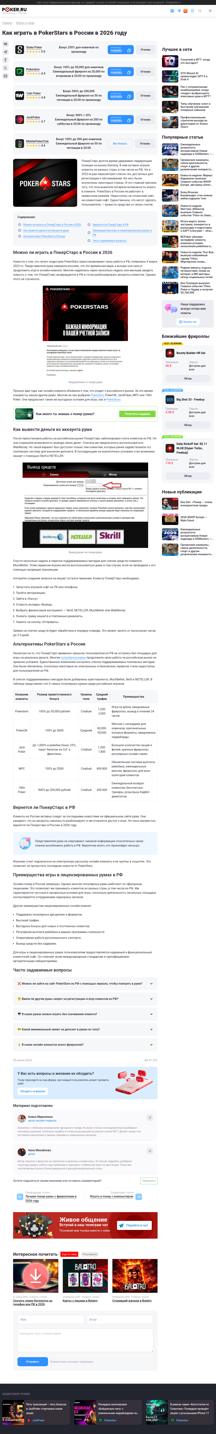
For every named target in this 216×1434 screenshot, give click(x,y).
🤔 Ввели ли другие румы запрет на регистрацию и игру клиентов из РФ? (85, 999)
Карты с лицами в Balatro (80, 1300)
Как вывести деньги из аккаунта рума (46, 230)
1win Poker (33, 93)
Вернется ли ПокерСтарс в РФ (111, 224)
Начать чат (188, 322)
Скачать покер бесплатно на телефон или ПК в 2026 (32, 1302)
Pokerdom (33, 69)
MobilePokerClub (37, 141)
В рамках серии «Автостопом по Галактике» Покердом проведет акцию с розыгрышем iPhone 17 (189, 1409)
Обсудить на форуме (32, 1091)
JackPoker (33, 117)
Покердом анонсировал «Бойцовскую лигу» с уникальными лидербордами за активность (117, 1409)
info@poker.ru (173, 2)
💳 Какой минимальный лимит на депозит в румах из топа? (85, 1029)
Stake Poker (34, 47)
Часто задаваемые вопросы (110, 240)
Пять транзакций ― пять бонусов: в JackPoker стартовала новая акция (46, 1409)
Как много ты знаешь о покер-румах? (65, 414)
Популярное (90, 1254)
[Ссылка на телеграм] (179, 11)
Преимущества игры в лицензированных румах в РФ (122, 232)
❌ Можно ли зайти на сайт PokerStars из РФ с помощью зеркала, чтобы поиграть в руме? (85, 984)
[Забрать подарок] (185, 11)
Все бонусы (120, 143)
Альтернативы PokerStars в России (44, 236)
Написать (149, 1180)
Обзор (188, 378)
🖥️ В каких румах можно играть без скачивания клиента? (85, 1014)
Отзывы (146, 49)
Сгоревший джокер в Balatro (132, 1300)
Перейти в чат (137, 1225)
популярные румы (73, 657)
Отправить (32, 1361)
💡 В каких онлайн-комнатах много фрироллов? (85, 1045)
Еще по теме (69, 1254)
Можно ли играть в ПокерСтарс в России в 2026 (52, 224)
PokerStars (113, 399)
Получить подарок (137, 414)
